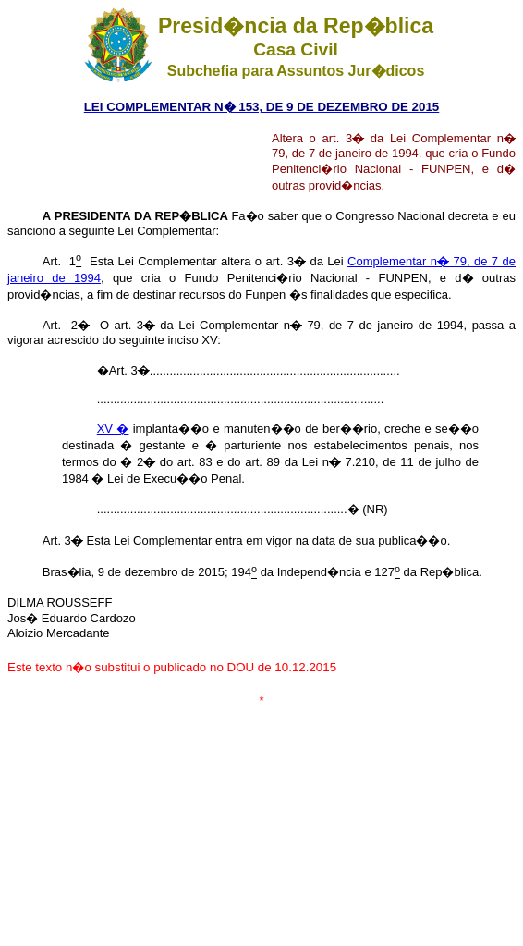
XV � (113, 429)
